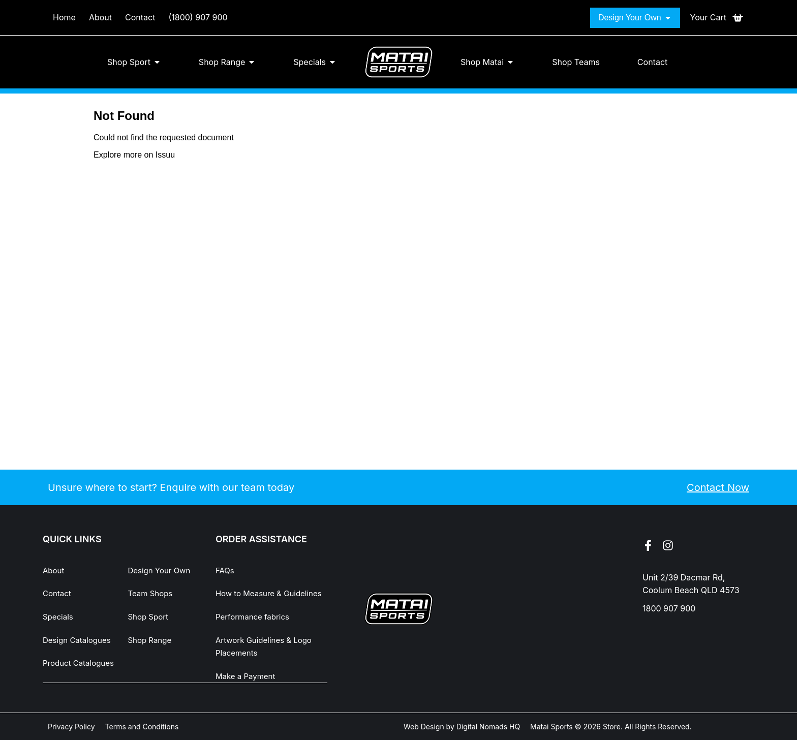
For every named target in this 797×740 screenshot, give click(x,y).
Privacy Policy (71, 726)
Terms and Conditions (142, 726)
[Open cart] (717, 17)
